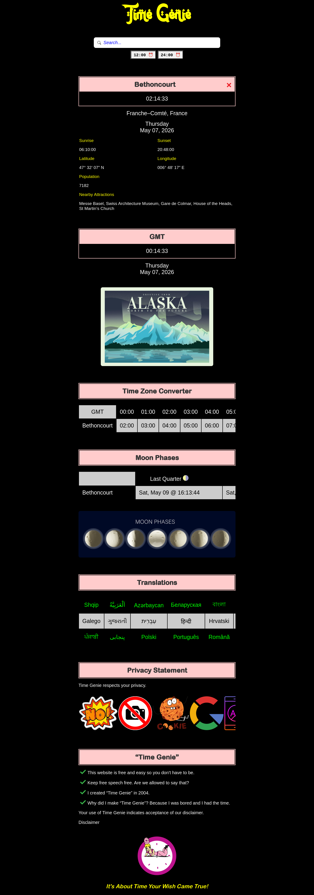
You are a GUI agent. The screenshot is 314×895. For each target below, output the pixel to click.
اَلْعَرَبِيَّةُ (117, 605)
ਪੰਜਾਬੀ (91, 637)
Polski (148, 637)
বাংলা (219, 604)
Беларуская (186, 605)
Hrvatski (219, 621)
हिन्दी (186, 621)
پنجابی (117, 637)
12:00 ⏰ (143, 55)
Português (186, 637)
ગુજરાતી (117, 621)
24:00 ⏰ (170, 55)
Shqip (91, 605)
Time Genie (157, 14)
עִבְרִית (148, 621)
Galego (91, 621)
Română (219, 637)
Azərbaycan (149, 605)
